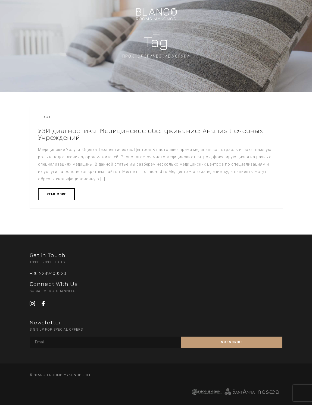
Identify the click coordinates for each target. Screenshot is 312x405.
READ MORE (56, 194)
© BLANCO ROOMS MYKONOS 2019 (60, 375)
